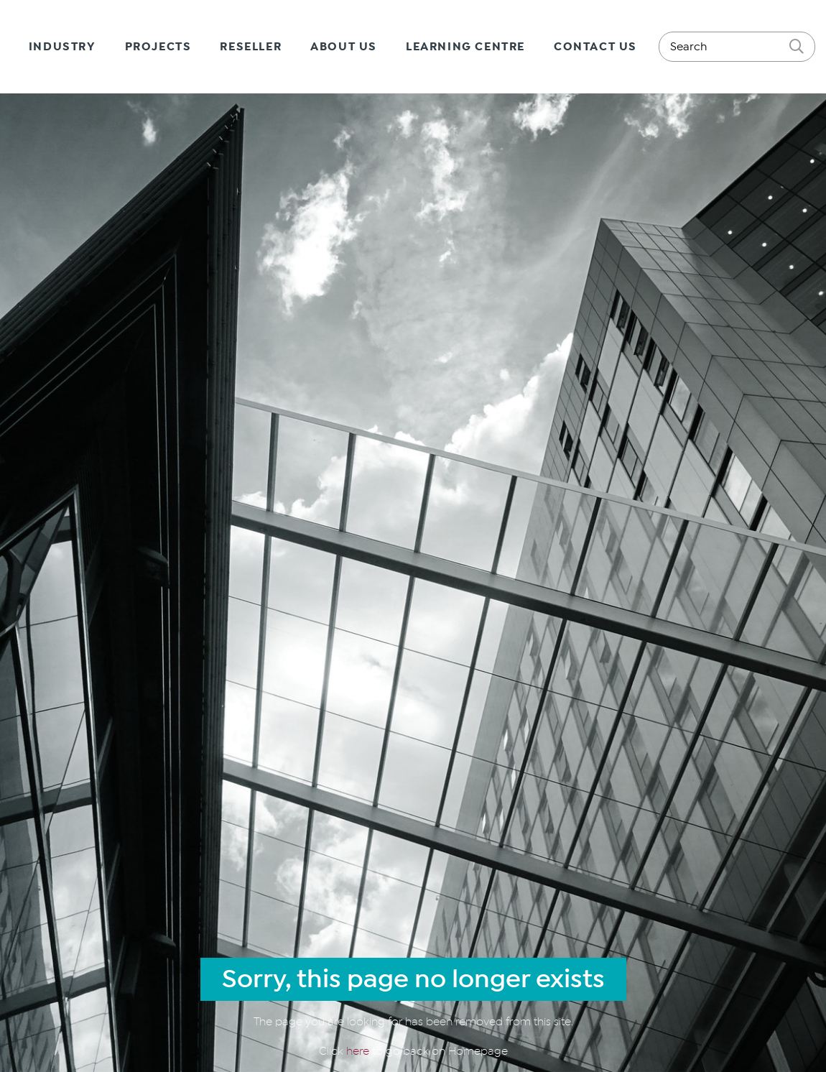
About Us (343, 47)
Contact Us (595, 47)
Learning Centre (465, 47)
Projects (158, 47)
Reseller (251, 47)
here (359, 1051)
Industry (62, 47)
